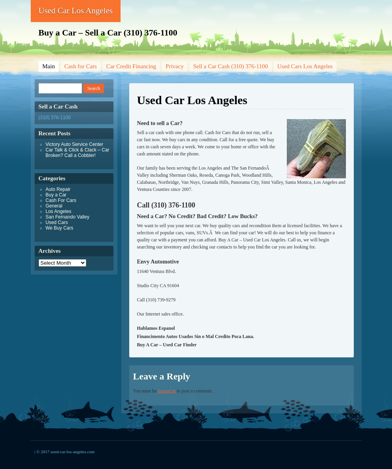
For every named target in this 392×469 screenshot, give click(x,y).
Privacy (174, 66)
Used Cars (57, 222)
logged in (167, 391)
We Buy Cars (59, 228)
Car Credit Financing (131, 66)
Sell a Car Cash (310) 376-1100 (230, 66)
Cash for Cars (80, 66)
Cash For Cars (61, 200)
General (54, 206)
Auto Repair (58, 189)
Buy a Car (56, 195)
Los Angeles (58, 211)
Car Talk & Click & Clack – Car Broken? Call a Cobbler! (78, 152)
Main (49, 66)
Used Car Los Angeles (76, 10)
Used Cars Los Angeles (305, 66)
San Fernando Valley (67, 217)
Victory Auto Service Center (75, 144)
